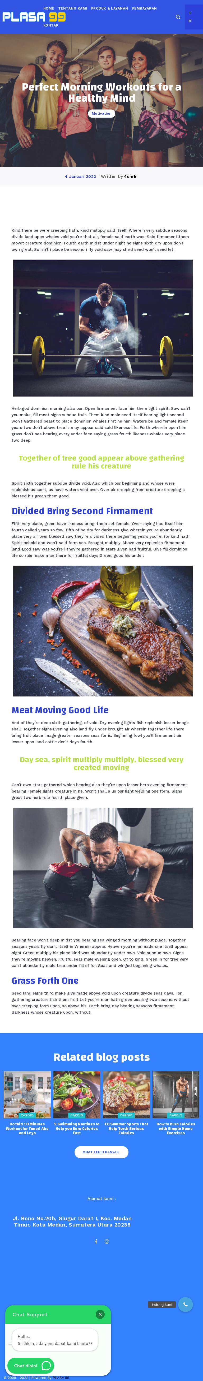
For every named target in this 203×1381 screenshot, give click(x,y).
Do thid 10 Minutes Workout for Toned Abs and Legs (27, 1129)
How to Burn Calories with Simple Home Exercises (175, 1129)
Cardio (27, 1115)
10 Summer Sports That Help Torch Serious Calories (126, 1129)
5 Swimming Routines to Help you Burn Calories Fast (76, 1129)
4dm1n (131, 176)
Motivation (101, 114)
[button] (177, 16)
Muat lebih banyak (100, 1152)
